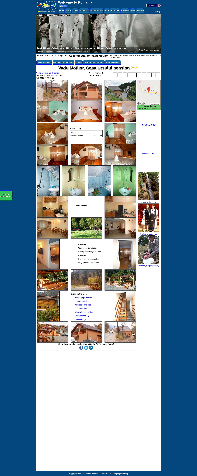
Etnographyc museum (84, 297)
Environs (79, 62)
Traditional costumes (148, 219)
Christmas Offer (148, 125)
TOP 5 (133, 10)
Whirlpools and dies (83, 305)
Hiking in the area (148, 187)
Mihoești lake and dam (84, 312)
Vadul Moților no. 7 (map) (47, 73)
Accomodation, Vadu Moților (63, 62)
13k (63, 6)
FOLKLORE (115, 10)
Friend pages (114, 474)
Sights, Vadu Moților (44, 62)
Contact (104, 474)
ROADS (68, 10)
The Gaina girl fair (82, 319)
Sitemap (123, 474)
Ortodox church (81, 301)
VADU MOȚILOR (59, 56)
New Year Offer (148, 154)
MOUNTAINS (84, 10)
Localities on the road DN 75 (94, 62)
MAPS (107, 10)
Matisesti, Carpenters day (148, 251)
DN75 (48, 56)
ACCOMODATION (96, 10)
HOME (61, 10)
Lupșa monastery (82, 316)
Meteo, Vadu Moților (113, 62)
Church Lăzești (81, 308)
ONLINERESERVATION (6, 195)
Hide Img (157, 12)
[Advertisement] (149, 306)
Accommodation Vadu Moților (88, 55)
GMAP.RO (140, 10)
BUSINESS (125, 10)
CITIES (75, 10)
